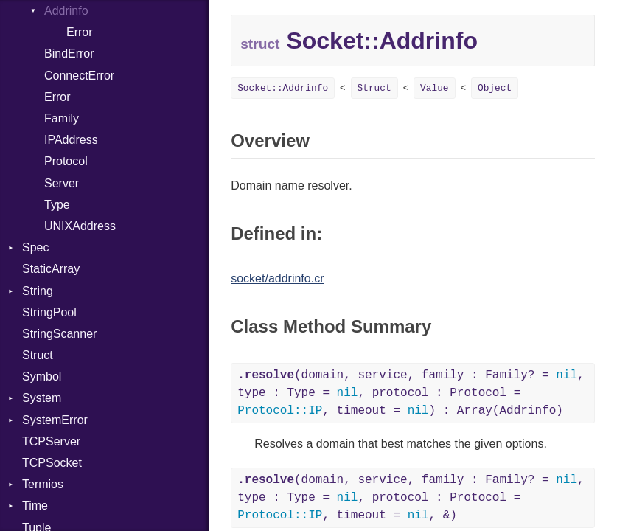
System (41, 398)
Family (61, 118)
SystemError (55, 420)
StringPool (49, 312)
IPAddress (71, 139)
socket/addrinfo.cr (277, 278)
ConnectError (79, 75)
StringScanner (59, 333)
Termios (42, 484)
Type (57, 204)
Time (35, 505)
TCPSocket (52, 463)
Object (495, 88)
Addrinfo (66, 10)
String (37, 291)
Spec (35, 247)
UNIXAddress (80, 226)
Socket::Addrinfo (282, 88)
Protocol (66, 161)
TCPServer (51, 441)
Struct (37, 355)
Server (61, 183)
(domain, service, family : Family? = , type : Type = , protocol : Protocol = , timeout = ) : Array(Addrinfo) (411, 393)
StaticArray (51, 269)
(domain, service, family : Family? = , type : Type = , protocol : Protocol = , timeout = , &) (411, 497)
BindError (69, 53)
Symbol (41, 376)
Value (434, 88)
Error (79, 32)
